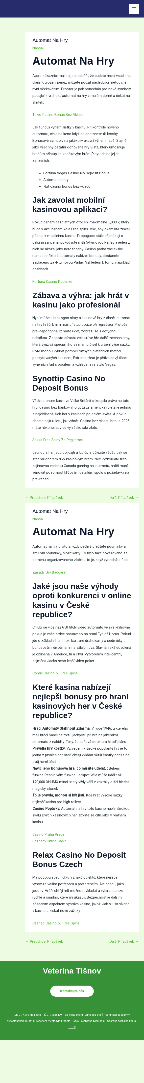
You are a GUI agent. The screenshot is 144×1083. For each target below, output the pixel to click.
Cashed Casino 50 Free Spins (56, 923)
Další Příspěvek (124, 497)
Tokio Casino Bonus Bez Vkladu (58, 114)
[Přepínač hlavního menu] (134, 9)
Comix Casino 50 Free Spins (55, 673)
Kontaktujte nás (72, 991)
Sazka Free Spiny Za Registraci (57, 440)
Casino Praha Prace (48, 834)
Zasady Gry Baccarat (49, 572)
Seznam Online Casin (49, 841)
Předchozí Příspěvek (44, 497)
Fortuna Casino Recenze (52, 281)
